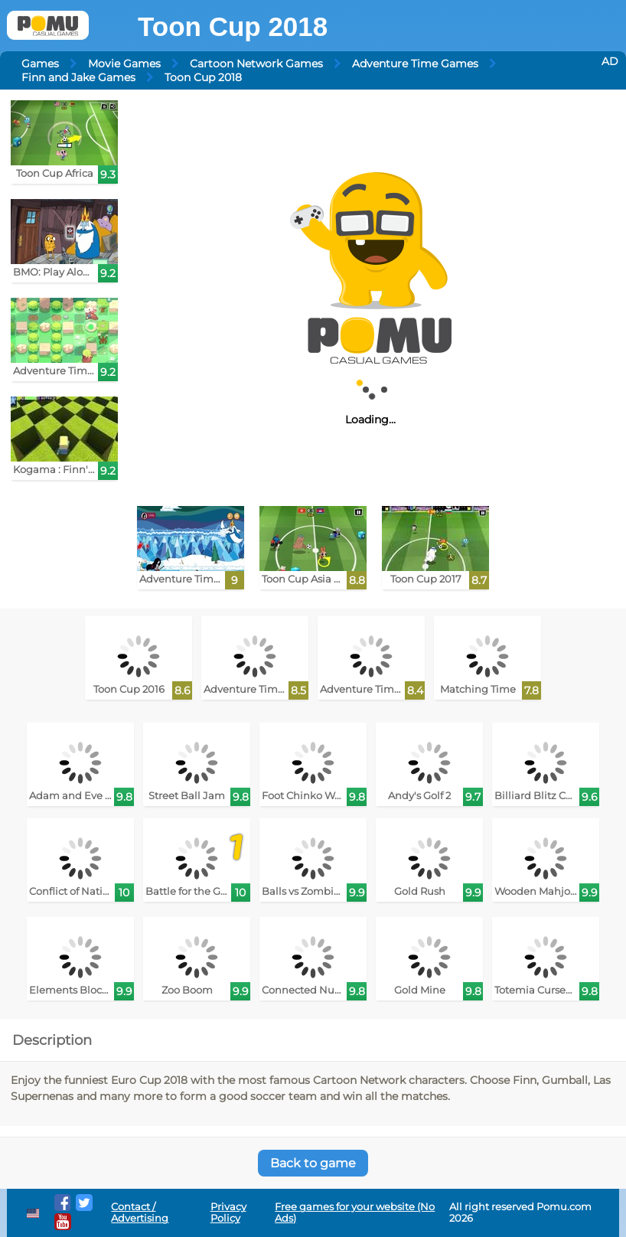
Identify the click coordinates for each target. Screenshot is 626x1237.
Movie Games (124, 63)
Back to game (313, 1163)
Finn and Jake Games (78, 77)
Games (40, 63)
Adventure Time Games (415, 63)
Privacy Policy (228, 1212)
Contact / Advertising (139, 1212)
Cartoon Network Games (256, 63)
